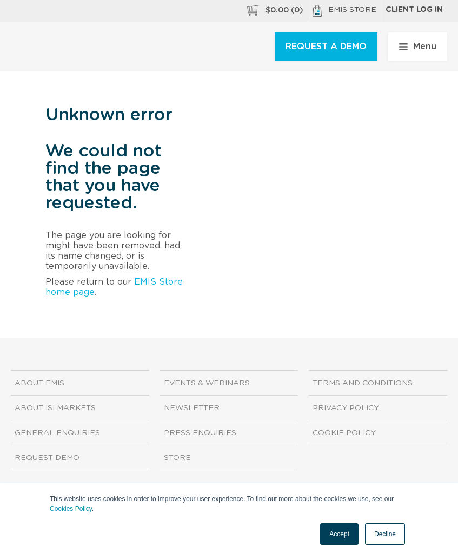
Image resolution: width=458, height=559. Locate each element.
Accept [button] (339, 534)
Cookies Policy (71, 508)
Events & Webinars (207, 383)
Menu (417, 46)
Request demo (47, 458)
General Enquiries (57, 433)
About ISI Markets (55, 408)
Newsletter (192, 408)
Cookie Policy (344, 433)
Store (177, 458)
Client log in (414, 10)
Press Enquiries (200, 433)
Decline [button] (385, 534)
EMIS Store (344, 11)
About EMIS (39, 383)
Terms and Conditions (363, 383)
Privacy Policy (346, 408)
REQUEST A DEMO (326, 46)
